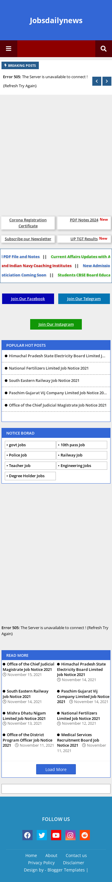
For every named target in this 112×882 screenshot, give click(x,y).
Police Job (18, 455)
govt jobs (17, 444)
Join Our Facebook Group (28, 300)
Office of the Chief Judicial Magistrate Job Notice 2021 (58, 405)
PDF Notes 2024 (84, 220)
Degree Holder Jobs (27, 475)
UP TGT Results (84, 238)
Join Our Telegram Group (84, 300)
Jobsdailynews (56, 20)
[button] (96, 81)
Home (31, 855)
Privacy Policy (41, 862)
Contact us (76, 855)
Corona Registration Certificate (28, 223)
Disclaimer (73, 862)
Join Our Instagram (56, 324)
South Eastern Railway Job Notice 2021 (44, 380)
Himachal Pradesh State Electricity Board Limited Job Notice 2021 (58, 355)
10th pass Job (73, 444)
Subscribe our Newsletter (28, 238)
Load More (56, 769)
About (51, 855)
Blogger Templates (66, 870)
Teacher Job (19, 465)
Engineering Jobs (76, 465)
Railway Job (71, 455)
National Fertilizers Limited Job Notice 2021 (49, 368)
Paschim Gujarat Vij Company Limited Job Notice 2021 (58, 392)
